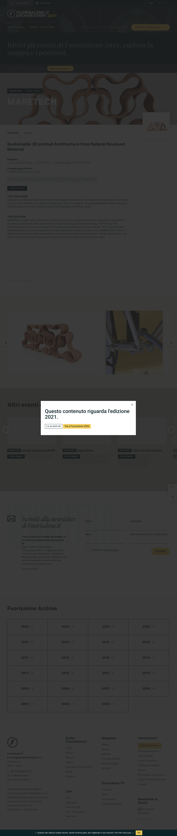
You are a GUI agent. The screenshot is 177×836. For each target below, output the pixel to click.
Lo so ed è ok (53, 426)
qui (129, 833)
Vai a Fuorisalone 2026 (77, 426)
